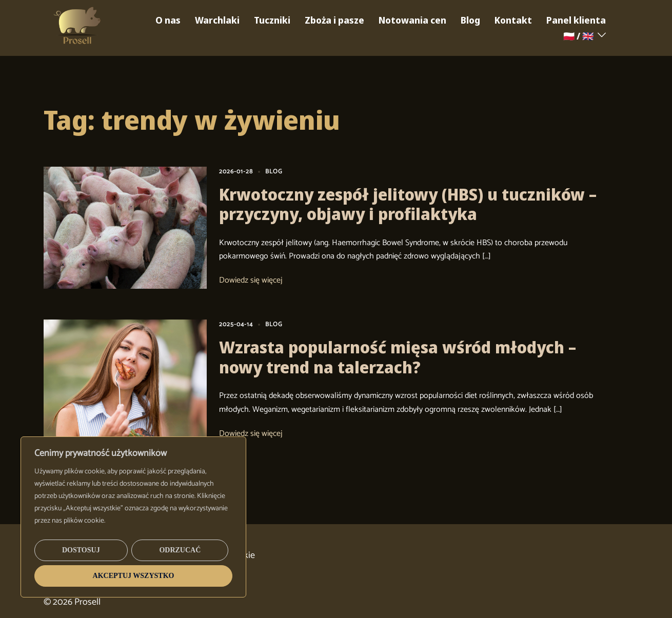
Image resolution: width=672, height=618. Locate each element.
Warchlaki (217, 20)
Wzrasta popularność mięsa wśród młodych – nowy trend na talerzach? (397, 356)
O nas (168, 20)
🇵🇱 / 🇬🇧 (578, 36)
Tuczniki (272, 20)
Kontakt (513, 20)
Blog (470, 20)
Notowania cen (412, 20)
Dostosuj (81, 550)
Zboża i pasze (334, 20)
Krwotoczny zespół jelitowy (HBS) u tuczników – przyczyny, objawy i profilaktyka (408, 204)
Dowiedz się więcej (251, 280)
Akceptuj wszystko (133, 576)
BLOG (274, 171)
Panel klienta (576, 20)
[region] (133, 516)
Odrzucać (180, 550)
